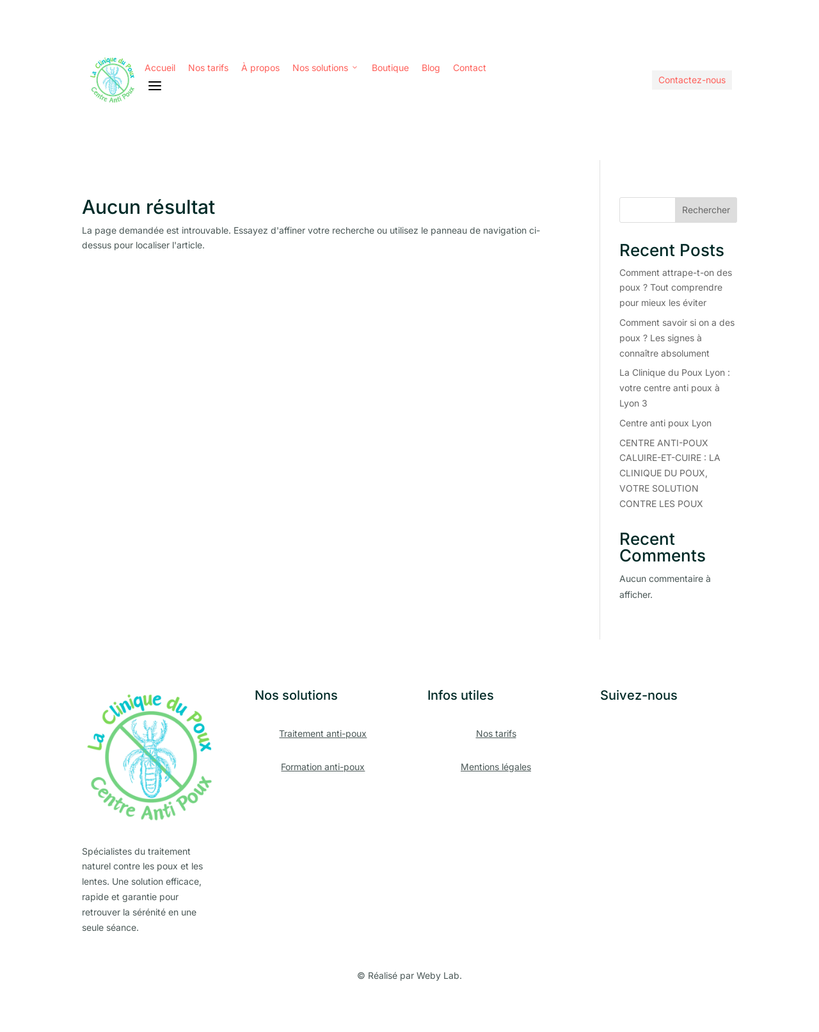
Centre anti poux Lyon (665, 422)
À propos (260, 67)
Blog (431, 67)
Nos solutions (325, 67)
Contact (469, 67)
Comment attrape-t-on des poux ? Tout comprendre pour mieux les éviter (675, 288)
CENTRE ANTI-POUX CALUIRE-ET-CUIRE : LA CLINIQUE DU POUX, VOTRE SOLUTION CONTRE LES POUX (669, 473)
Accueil (160, 67)
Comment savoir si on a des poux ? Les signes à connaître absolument (677, 338)
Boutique (390, 67)
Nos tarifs (208, 67)
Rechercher (706, 209)
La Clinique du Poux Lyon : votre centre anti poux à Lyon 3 (674, 387)
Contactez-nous (692, 79)
